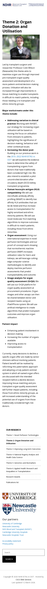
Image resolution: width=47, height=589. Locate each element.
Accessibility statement (11, 541)
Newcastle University (10, 526)
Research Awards (13, 477)
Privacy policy (7, 544)
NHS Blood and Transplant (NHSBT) (17, 529)
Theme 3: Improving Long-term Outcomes (23, 449)
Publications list (12, 482)
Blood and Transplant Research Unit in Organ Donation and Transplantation (23, 6)
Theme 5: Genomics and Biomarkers (21, 463)
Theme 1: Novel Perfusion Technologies (22, 435)
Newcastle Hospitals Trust (13, 535)
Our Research (13, 429)
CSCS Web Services (23, 579)
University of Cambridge (12, 523)
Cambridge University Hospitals (15, 532)
